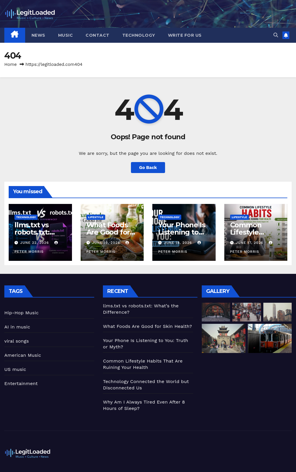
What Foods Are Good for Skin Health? (108, 232)
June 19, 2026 (106, 243)
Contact (98, 35)
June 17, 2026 (250, 243)
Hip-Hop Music (21, 312)
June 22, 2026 (35, 243)
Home (10, 64)
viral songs (16, 341)
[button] (275, 35)
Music (65, 35)
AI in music (17, 327)
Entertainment (21, 383)
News (38, 35)
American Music (22, 355)
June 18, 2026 (178, 243)
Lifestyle (95, 217)
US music (15, 369)
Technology (138, 35)
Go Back (148, 167)
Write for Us (185, 35)
